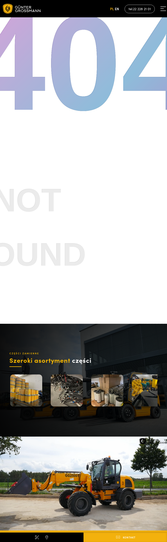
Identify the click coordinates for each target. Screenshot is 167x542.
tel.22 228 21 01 (140, 9)
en (117, 8)
